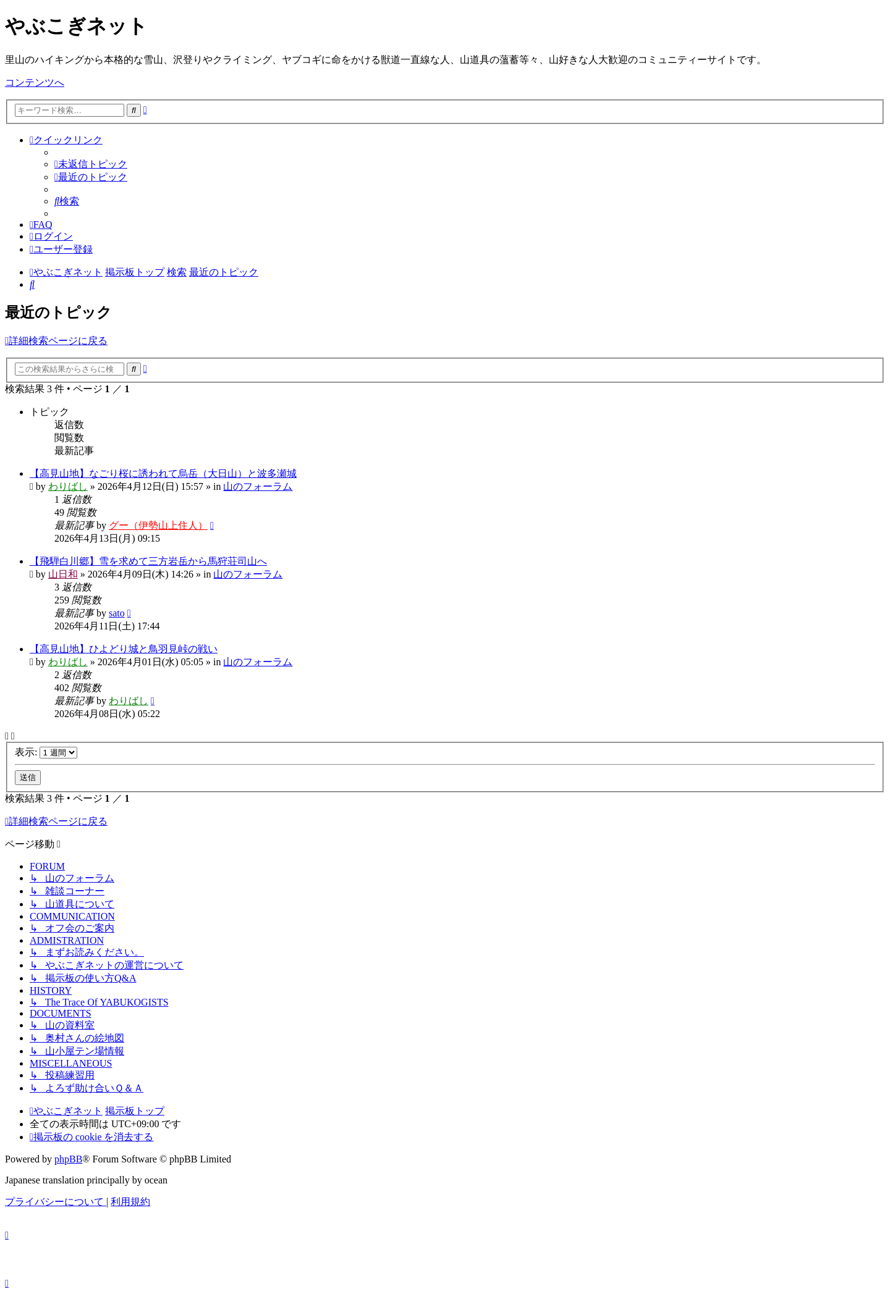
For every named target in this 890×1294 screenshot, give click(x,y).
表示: (46, 752)
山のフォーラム (257, 486)
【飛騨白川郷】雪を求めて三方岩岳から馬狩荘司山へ (148, 561)
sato (117, 613)
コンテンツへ (34, 82)
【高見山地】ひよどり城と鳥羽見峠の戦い (124, 649)
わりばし (68, 486)
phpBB (68, 1159)
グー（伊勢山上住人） (158, 525)
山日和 (63, 574)
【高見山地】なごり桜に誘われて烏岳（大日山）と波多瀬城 (163, 473)
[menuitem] (90, 164)
